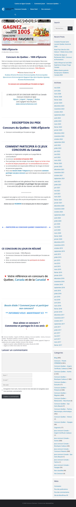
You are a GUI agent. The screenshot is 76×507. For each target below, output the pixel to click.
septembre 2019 (59, 251)
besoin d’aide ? (18, 171)
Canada (20, 279)
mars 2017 (57, 342)
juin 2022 (57, 151)
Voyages (30, 99)
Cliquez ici (26, 171)
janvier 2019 (58, 275)
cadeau (6, 340)
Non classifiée (58, 470)
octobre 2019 (58, 248)
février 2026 (58, 97)
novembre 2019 (59, 245)
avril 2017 (57, 339)
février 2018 (58, 309)
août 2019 (57, 254)
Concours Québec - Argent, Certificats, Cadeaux (17, 337)
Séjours (16, 99)
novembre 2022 (59, 136)
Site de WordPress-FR (61, 495)
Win (27, 342)
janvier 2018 (58, 312)
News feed (35, 9)
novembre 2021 (59, 172)
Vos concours (47, 9)
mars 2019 (57, 269)
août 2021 (57, 181)
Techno (37, 99)
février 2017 (58, 345)
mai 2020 (57, 227)
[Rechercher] (70, 28)
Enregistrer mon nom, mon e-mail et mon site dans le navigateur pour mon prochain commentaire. (26, 390)
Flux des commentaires (61, 492)
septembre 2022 (59, 142)
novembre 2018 (59, 281)
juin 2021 (57, 188)
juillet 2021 (57, 185)
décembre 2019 (59, 242)
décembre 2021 (59, 169)
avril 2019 (57, 266)
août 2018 (57, 290)
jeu (7, 342)
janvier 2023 (58, 130)
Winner (31, 342)
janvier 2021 (58, 203)
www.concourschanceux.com (26, 104)
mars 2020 (57, 233)
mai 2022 (57, 154)
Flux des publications (61, 489)
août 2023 (57, 118)
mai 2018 (57, 300)
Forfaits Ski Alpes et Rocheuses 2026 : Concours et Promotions (63, 57)
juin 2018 (57, 297)
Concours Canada (22, 9)
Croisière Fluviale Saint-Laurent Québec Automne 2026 (62, 44)
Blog (55, 358)
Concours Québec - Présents (26, 338)
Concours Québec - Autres (37, 337)
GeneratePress (50, 503)
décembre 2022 (59, 133)
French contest (34, 340)
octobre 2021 (58, 175)
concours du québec (24, 340)
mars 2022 (57, 160)
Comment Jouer (39, 4)
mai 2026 (57, 88)
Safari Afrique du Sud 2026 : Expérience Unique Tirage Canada (63, 65)
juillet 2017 (57, 330)
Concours (15, 340)
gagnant (41, 340)
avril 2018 (57, 303)
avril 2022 (57, 157)
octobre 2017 (58, 321)
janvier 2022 (58, 166)
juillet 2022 (57, 148)
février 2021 (58, 200)
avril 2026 (57, 91)
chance (10, 340)
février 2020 (58, 236)
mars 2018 (57, 306)
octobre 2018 (58, 284)
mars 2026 (57, 94)
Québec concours (21, 342)
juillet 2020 (57, 221)
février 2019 (58, 272)
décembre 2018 (59, 278)
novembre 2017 (59, 318)
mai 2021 (57, 191)
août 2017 (57, 327)
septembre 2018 (59, 287)
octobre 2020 (58, 212)
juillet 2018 (57, 294)
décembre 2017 (59, 315)
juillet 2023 (57, 121)
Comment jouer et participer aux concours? (34, 307)
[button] (15, 14)
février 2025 (58, 100)
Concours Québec (54, 3)
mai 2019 (57, 263)
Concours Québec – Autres (62, 371)
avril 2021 (57, 194)
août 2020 (57, 218)
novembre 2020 (59, 209)
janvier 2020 (58, 239)
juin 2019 (57, 260)
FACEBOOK (17, 204)
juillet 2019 (57, 257)
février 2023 (58, 127)
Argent (22, 99)
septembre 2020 (59, 215)
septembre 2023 (59, 115)
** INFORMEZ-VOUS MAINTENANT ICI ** (26, 312)
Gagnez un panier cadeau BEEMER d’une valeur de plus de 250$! (21, 344)
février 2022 (58, 163)
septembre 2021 (59, 178)
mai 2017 (57, 336)
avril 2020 (57, 230)
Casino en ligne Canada (24, 3)
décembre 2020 (59, 206)
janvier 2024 (58, 103)
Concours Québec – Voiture (63, 417)
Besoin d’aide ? (11, 305)
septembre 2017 (59, 324)
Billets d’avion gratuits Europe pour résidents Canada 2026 (61, 72)
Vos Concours (58, 473)
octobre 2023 (58, 112)
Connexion (57, 486)
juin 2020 (57, 224)
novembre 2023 (59, 109)
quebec (13, 342)
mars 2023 (57, 124)
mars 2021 (57, 197)
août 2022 (57, 145)
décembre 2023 (59, 106)
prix (10, 342)
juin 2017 (57, 333)
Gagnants (57, 428)
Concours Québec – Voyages (63, 422)
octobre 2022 (58, 139)
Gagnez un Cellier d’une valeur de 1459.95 (15, 345)
